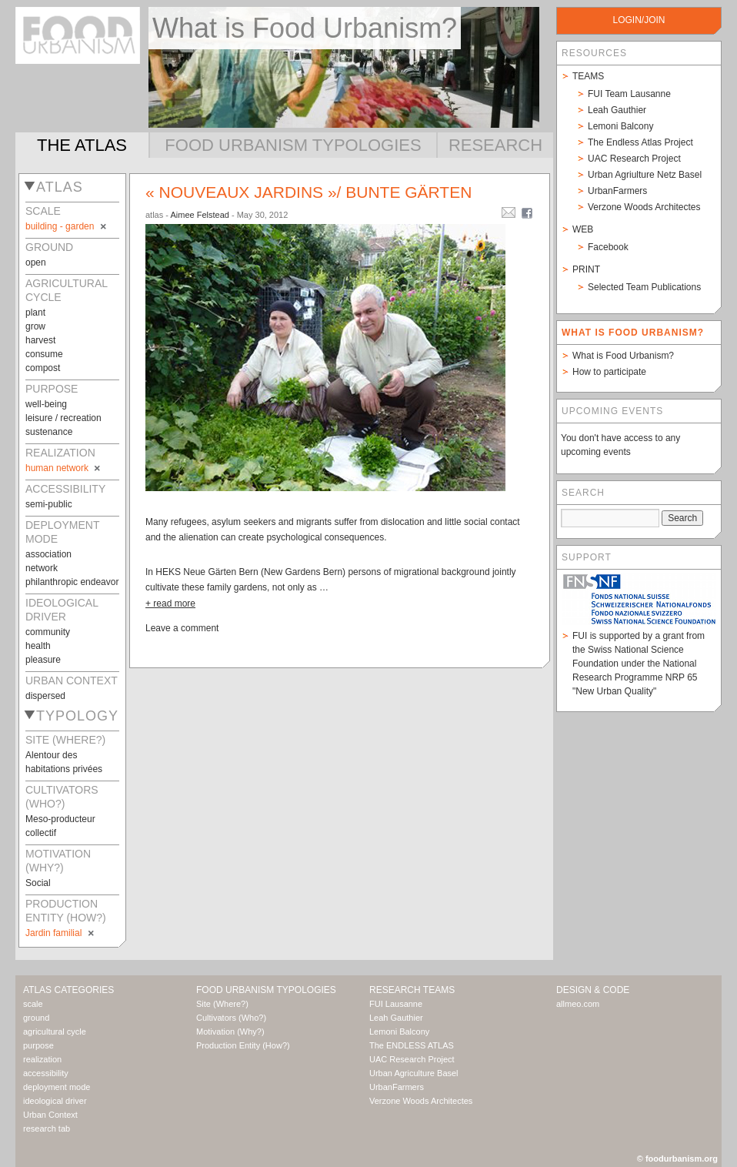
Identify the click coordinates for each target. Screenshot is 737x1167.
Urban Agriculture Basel (414, 1073)
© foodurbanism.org (677, 1158)
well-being (46, 404)
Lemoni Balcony (620, 126)
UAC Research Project (634, 158)
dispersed (45, 696)
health (38, 645)
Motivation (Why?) (230, 1031)
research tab (46, 1128)
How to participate (609, 371)
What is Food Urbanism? (623, 355)
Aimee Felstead (199, 214)
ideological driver (55, 1100)
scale (33, 1003)
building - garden (66, 226)
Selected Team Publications (644, 287)
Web (582, 229)
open (35, 262)
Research (495, 145)
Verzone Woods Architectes (644, 207)
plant (35, 312)
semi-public (48, 504)
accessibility (45, 1073)
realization (42, 1059)
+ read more (170, 603)
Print (586, 269)
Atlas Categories (68, 990)
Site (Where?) (222, 1003)
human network (63, 468)
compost (42, 368)
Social (38, 883)
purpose (38, 1045)
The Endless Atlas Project (640, 142)
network (41, 568)
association (48, 554)
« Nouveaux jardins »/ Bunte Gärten (308, 192)
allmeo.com (577, 1003)
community (47, 632)
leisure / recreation (63, 418)
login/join (638, 20)
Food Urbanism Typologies (293, 145)
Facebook (608, 247)
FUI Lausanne (395, 1003)
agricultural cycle (54, 1031)
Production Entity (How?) (243, 1045)
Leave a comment (181, 628)
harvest (40, 340)
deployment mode (56, 1087)
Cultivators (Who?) (231, 1017)
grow (35, 326)
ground (36, 1017)
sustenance (48, 431)
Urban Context (50, 1114)
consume (44, 354)
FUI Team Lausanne (629, 94)
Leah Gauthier (617, 110)
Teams (588, 76)
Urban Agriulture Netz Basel (645, 174)
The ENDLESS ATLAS (411, 1045)
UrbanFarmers (617, 191)
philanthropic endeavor (71, 582)
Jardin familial (60, 933)
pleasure (43, 659)
